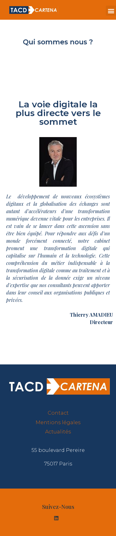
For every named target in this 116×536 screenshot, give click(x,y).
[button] (111, 11)
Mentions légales (58, 422)
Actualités (58, 432)
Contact (58, 413)
